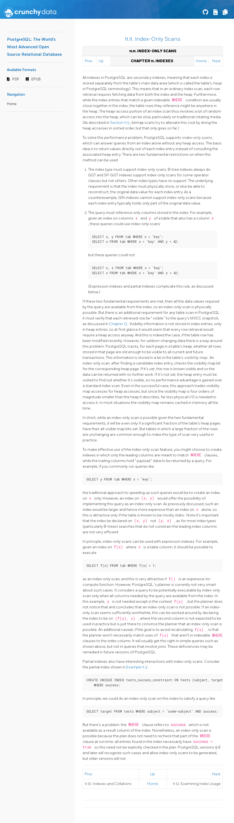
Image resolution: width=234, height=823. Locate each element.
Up (101, 61)
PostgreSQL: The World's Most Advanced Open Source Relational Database (34, 47)
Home (12, 104)
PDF (15, 79)
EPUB (36, 79)
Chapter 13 (118, 324)
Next (216, 61)
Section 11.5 (120, 122)
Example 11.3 (137, 667)
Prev (88, 61)
